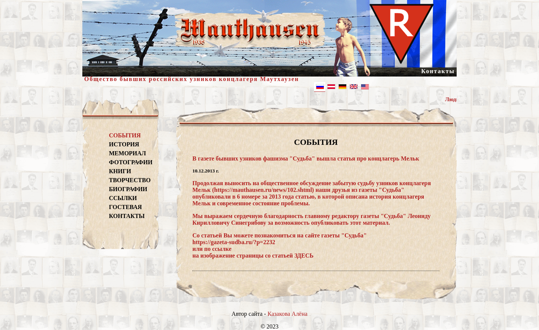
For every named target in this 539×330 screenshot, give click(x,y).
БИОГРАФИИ (128, 189)
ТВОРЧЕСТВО (129, 180)
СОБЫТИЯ (125, 135)
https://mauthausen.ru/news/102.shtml (263, 190)
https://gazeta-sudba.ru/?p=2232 (233, 242)
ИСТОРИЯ (124, 144)
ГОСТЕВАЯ (125, 207)
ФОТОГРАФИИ (129, 162)
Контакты (438, 71)
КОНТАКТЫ (127, 216)
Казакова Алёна (288, 314)
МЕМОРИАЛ (127, 153)
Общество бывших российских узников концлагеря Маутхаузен (191, 79)
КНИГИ (120, 171)
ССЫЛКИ (123, 198)
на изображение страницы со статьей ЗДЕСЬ (253, 255)
